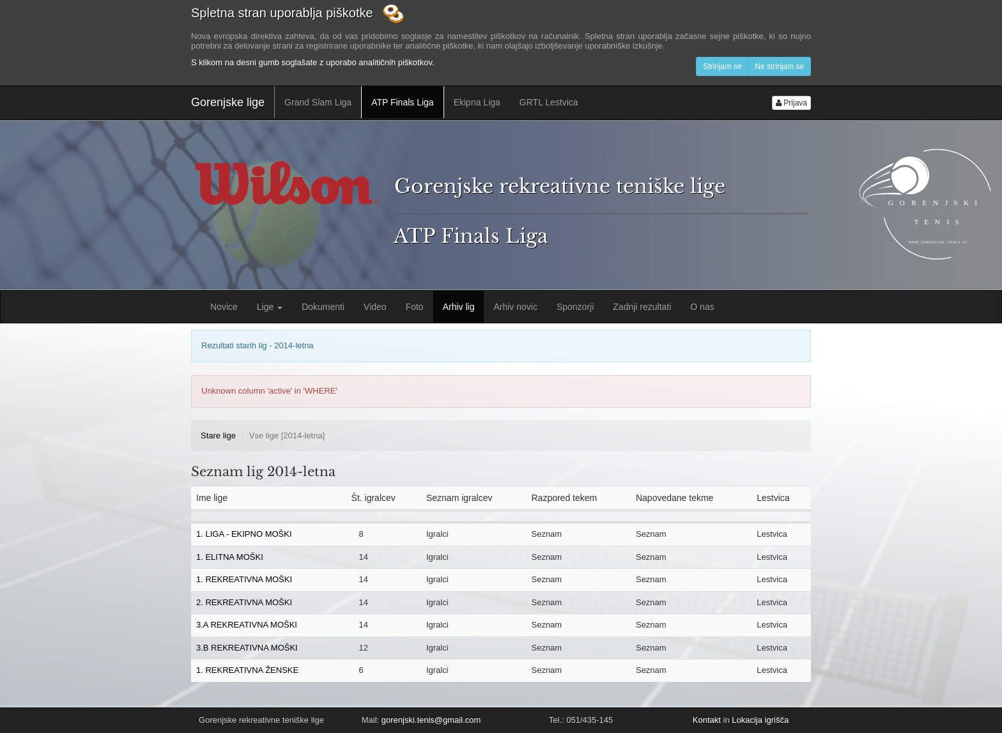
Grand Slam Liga (317, 102)
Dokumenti (323, 307)
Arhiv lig (459, 307)
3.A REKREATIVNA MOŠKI (246, 624)
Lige (269, 307)
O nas (702, 307)
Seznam (546, 534)
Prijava (791, 102)
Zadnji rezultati (642, 307)
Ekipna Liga (477, 102)
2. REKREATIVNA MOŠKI (244, 602)
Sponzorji (575, 307)
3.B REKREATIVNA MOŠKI (247, 647)
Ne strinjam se (779, 66)
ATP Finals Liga (402, 102)
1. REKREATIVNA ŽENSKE (247, 670)
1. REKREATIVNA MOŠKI (244, 579)
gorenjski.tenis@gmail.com (431, 720)
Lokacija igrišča (760, 720)
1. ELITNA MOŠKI (229, 557)
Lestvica (772, 534)
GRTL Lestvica (549, 102)
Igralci (437, 534)
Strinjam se (722, 66)
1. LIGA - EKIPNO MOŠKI (244, 534)
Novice (224, 307)
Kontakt (707, 720)
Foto (415, 307)
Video (375, 307)
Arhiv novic (515, 307)
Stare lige (218, 435)
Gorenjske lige (228, 102)
